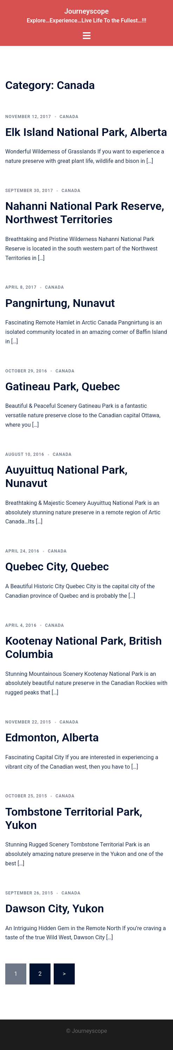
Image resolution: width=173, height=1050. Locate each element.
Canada (69, 116)
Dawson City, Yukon (54, 908)
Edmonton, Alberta (52, 737)
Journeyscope (86, 11)
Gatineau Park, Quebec (62, 386)
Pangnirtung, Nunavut (60, 303)
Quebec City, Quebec (57, 566)
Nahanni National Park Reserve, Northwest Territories (84, 212)
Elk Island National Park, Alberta (86, 132)
